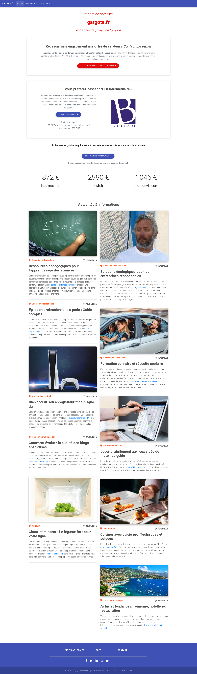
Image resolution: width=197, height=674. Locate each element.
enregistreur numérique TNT (78, 418)
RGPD (98, 650)
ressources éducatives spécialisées (142, 381)
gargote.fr (98, 22)
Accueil (20, 3)
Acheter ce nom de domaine (37, 3)
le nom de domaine (98, 14)
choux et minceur (55, 554)
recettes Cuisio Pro (108, 547)
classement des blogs (38, 461)
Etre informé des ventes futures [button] (98, 156)
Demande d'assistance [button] (68, 114)
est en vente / (98, 30)
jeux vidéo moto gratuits (138, 467)
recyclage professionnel (139, 287)
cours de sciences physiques (63, 285)
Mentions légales (74, 650)
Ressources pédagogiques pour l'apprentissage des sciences (54, 268)
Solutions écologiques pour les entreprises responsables (124, 274)
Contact (122, 650)
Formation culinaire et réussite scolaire (131, 364)
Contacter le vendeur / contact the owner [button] (98, 65)
